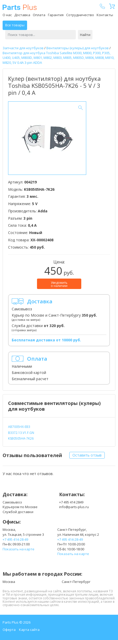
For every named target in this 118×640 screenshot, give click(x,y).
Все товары (14, 25)
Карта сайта (29, 629)
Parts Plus (20, 7)
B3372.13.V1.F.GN (21, 432)
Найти (85, 34)
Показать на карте (18, 549)
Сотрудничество (80, 15)
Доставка (22, 15)
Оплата (39, 15)
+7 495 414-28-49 (15, 539)
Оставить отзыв (87, 455)
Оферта (9, 629)
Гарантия (56, 15)
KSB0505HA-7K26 (21, 438)
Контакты (105, 15)
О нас (7, 15)
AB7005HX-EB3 (19, 426)
